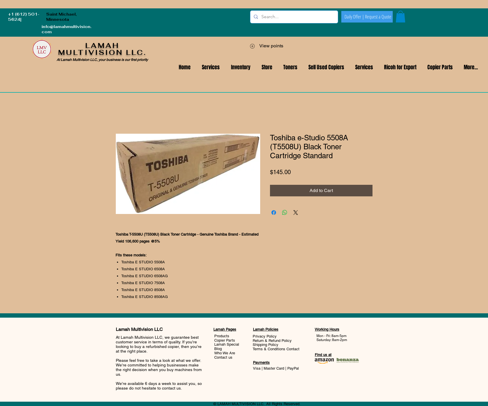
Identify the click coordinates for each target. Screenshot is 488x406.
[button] (364, 67)
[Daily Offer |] (354, 17)
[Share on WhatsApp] (284, 212)
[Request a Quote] (378, 17)
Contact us (223, 357)
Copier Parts (224, 340)
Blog (218, 349)
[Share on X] (295, 212)
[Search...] (293, 17)
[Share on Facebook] (273, 212)
